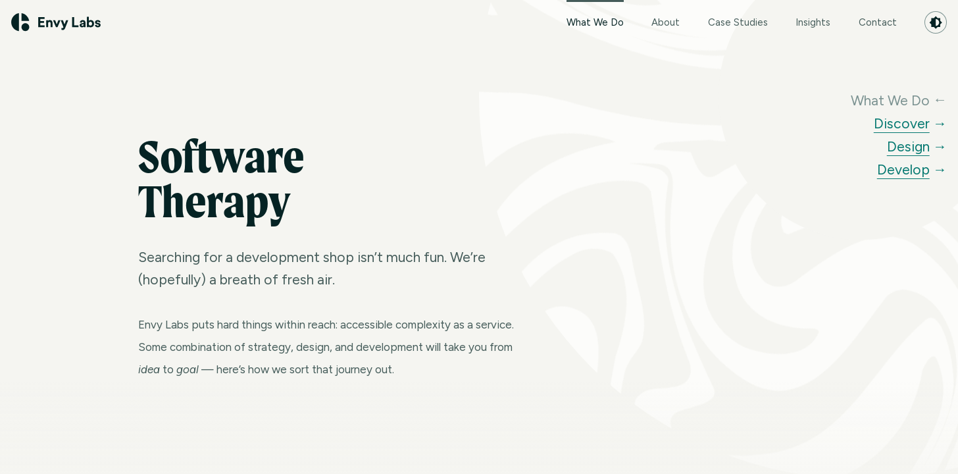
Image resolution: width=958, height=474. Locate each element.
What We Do (595, 14)
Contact (878, 22)
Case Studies (738, 22)
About (665, 22)
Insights (812, 22)
